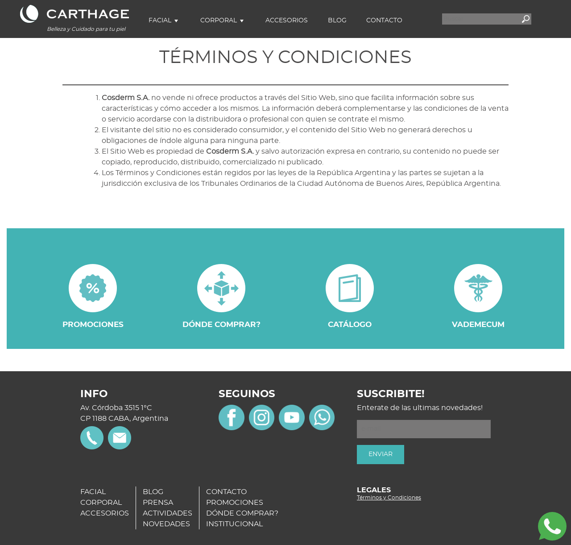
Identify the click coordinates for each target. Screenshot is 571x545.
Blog (337, 20)
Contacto (384, 20)
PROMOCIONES (234, 502)
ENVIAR (380, 454)
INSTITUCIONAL (234, 524)
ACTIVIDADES (167, 513)
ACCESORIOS (104, 513)
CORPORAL (101, 502)
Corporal (218, 20)
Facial (160, 20)
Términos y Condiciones (389, 497)
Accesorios (286, 20)
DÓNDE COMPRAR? (242, 513)
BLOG (153, 491)
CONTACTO (226, 491)
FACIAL (93, 491)
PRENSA (158, 502)
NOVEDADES (166, 524)
